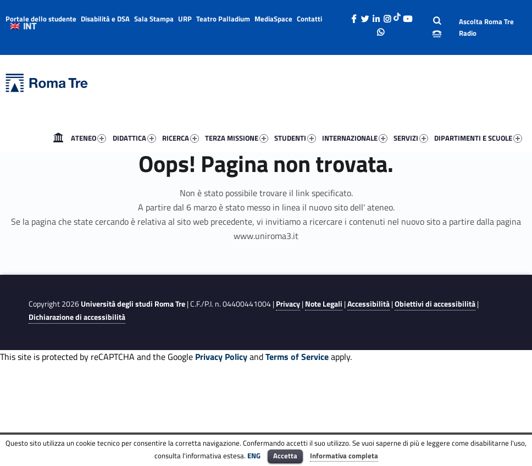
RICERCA (180, 137)
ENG (254, 455)
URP (185, 18)
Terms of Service (297, 356)
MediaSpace (273, 18)
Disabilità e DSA (105, 18)
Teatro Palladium (223, 18)
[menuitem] (58, 138)
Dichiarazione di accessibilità (77, 317)
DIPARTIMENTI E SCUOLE (478, 137)
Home (58, 138)
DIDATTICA (134, 137)
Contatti (309, 18)
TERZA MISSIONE (236, 137)
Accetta (285, 455)
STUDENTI (295, 137)
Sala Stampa (154, 18)
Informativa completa (344, 455)
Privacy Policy (221, 356)
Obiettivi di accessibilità (435, 304)
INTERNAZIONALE (354, 137)
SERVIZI (411, 137)
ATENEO (88, 137)
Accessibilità (368, 304)
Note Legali (323, 304)
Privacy (288, 304)
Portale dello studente (40, 18)
